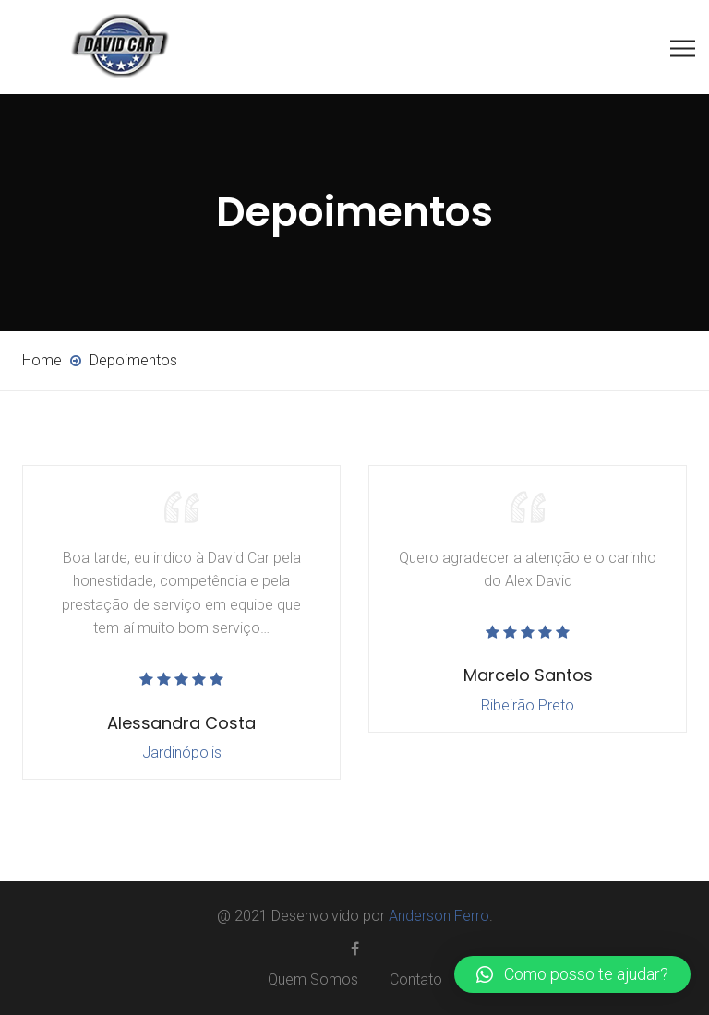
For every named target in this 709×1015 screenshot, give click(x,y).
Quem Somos (313, 979)
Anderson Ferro (439, 916)
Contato (416, 979)
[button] (572, 974)
